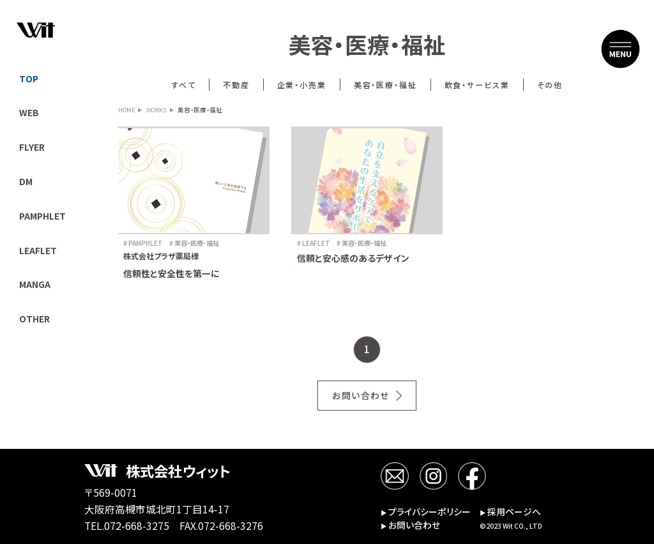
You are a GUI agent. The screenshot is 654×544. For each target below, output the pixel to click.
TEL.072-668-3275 (126, 525)
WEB (29, 112)
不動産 (236, 84)
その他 (550, 84)
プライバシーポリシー (426, 512)
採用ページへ (510, 512)
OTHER (34, 318)
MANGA (34, 284)
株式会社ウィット (178, 470)
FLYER (32, 146)
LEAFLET (38, 250)
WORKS (156, 110)
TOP (28, 78)
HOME (126, 110)
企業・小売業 (302, 84)
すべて (183, 84)
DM (26, 181)
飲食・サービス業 (477, 84)
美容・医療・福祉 (386, 84)
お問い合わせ (360, 395)
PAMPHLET (42, 215)
